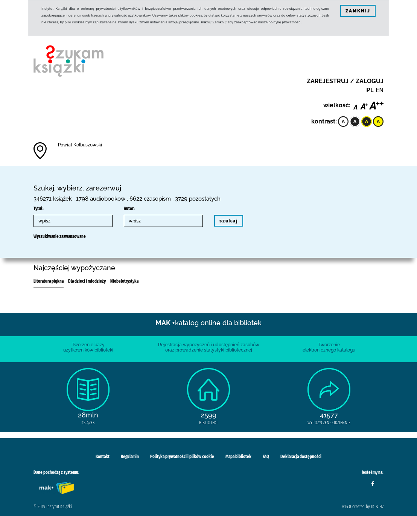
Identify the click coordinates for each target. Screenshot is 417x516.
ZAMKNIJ (357, 11)
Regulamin (130, 456)
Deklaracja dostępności (300, 456)
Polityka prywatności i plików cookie (182, 456)
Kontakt (103, 456)
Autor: (129, 208)
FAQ (266, 456)
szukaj (228, 221)
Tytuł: (38, 208)
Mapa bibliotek (238, 456)
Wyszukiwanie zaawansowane (59, 236)
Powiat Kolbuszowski (80, 145)
